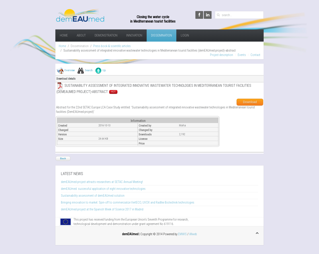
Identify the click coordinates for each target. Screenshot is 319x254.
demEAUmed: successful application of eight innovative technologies (103, 188)
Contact (255, 55)
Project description (221, 55)
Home (64, 35)
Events (242, 55)
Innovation (134, 35)
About (81, 35)
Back (63, 158)
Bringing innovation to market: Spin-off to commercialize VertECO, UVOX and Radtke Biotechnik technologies (127, 202)
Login (185, 35)
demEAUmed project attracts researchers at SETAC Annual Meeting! (102, 182)
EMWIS (182, 234)
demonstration (106, 35)
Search (89, 70)
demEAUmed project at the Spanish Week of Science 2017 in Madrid (102, 209)
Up (104, 70)
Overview (69, 70)
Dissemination (161, 35)
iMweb (193, 234)
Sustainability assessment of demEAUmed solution (92, 195)
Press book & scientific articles (112, 46)
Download (250, 102)
